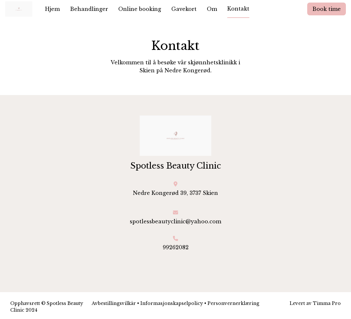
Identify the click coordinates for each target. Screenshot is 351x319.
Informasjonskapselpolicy (171, 303)
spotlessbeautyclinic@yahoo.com (175, 221)
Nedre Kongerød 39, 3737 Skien (175, 193)
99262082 (176, 247)
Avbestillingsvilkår (114, 303)
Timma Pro (327, 303)
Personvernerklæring (233, 303)
